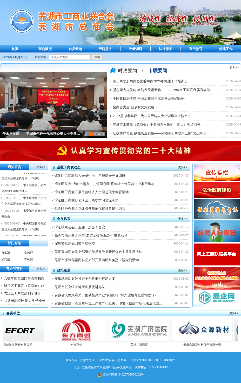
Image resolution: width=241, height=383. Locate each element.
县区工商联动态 (68, 167)
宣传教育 (195, 49)
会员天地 (75, 49)
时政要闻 (127, 70)
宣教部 (28, 259)
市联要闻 (157, 70)
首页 (15, 49)
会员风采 (63, 219)
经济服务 (105, 49)
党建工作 (226, 49)
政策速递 (63, 270)
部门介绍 (14, 243)
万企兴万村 (14, 269)
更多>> (234, 67)
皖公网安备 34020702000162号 (120, 374)
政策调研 (135, 49)
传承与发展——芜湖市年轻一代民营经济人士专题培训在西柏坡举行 (42, 134)
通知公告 (14, 167)
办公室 (5, 252)
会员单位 (13, 313)
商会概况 (45, 49)
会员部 (28, 252)
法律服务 (165, 49)
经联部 (5, 259)
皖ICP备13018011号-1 (146, 360)
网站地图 (169, 360)
